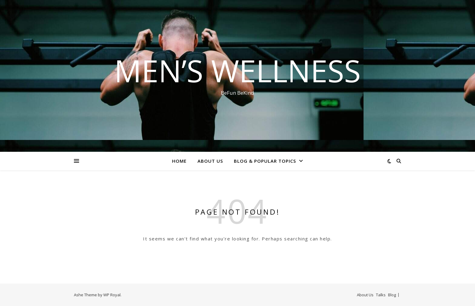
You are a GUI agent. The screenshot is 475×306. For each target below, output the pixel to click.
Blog (392, 295)
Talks (381, 295)
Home (179, 161)
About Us (210, 161)
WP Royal (112, 295)
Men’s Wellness (237, 70)
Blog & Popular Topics (265, 161)
